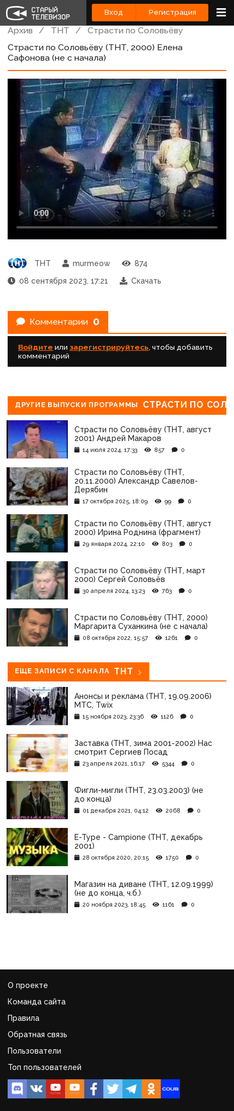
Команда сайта (37, 1001)
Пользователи (34, 1051)
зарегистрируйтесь (109, 347)
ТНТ (60, 30)
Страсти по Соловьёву (135, 30)
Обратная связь (37, 1034)
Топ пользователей (44, 1067)
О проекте (28, 985)
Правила (23, 1018)
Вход (113, 12)
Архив (20, 30)
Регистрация (172, 12)
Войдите (35, 347)
